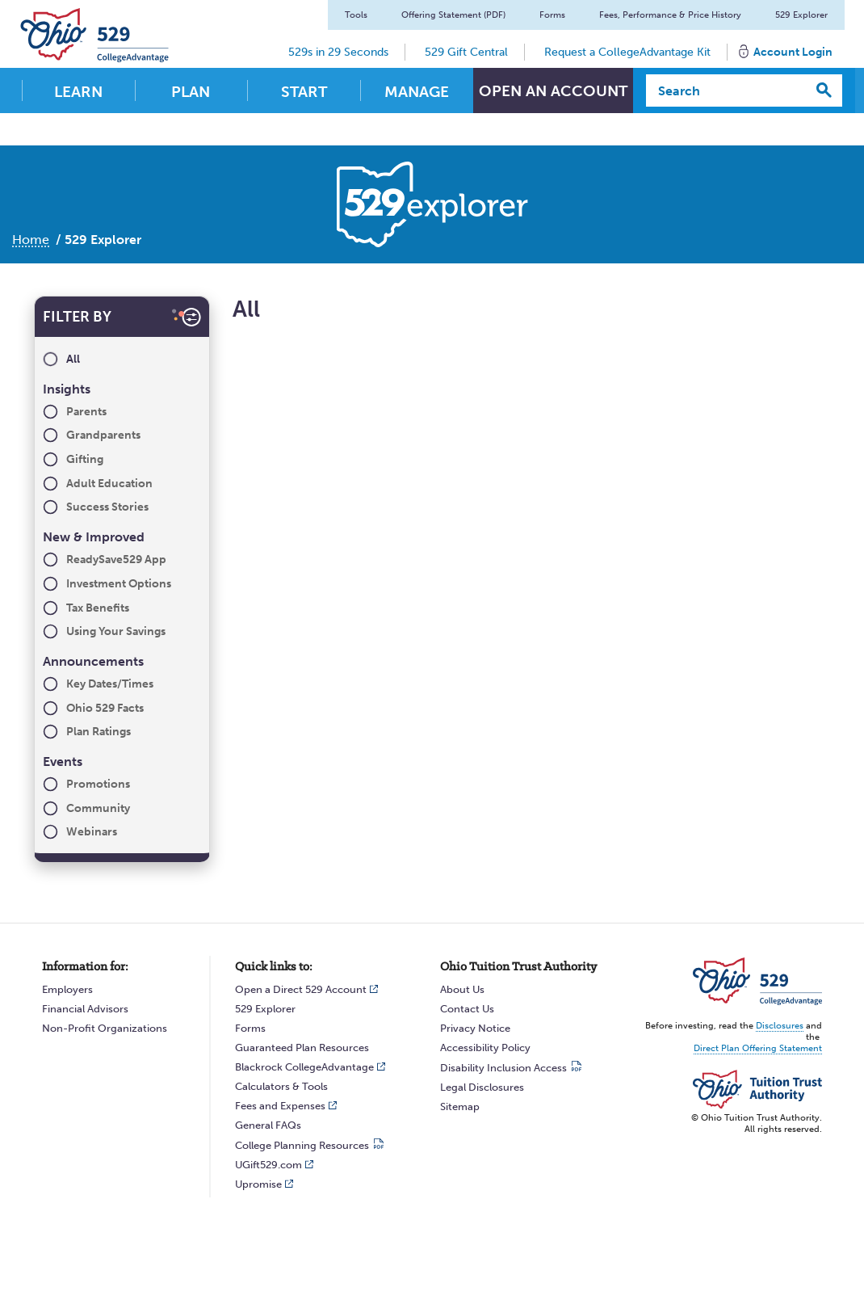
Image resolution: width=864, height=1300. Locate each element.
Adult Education (109, 483)
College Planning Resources (302, 1145)
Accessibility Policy (485, 1047)
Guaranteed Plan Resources (302, 1047)
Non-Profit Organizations (104, 1028)
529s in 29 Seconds (336, 52)
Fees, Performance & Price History (668, 15)
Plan (190, 91)
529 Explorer (799, 15)
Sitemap (460, 1106)
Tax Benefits (97, 608)
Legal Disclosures (482, 1087)
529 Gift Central (463, 52)
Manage (416, 91)
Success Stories (107, 507)
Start (304, 91)
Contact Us (467, 1009)
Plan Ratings (98, 731)
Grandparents (103, 435)
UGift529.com (268, 1165)
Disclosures (779, 1025)
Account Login (790, 52)
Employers (67, 989)
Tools (353, 15)
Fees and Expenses (280, 1106)
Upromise (258, 1184)
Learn (78, 91)
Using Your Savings (116, 631)
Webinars (91, 832)
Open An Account (553, 91)
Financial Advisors (85, 1009)
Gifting (84, 459)
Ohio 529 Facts (105, 708)
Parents (86, 412)
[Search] (726, 90)
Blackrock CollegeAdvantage (304, 1067)
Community (98, 808)
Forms (550, 15)
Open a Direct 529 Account (301, 989)
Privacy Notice (475, 1028)
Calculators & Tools (281, 1086)
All (73, 359)
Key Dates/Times (109, 684)
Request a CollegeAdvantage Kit (625, 52)
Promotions (98, 784)
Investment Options (118, 584)
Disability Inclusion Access (503, 1068)
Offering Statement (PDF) (451, 15)
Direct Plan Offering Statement (758, 1048)
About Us (462, 989)
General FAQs (268, 1125)
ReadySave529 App (116, 559)
